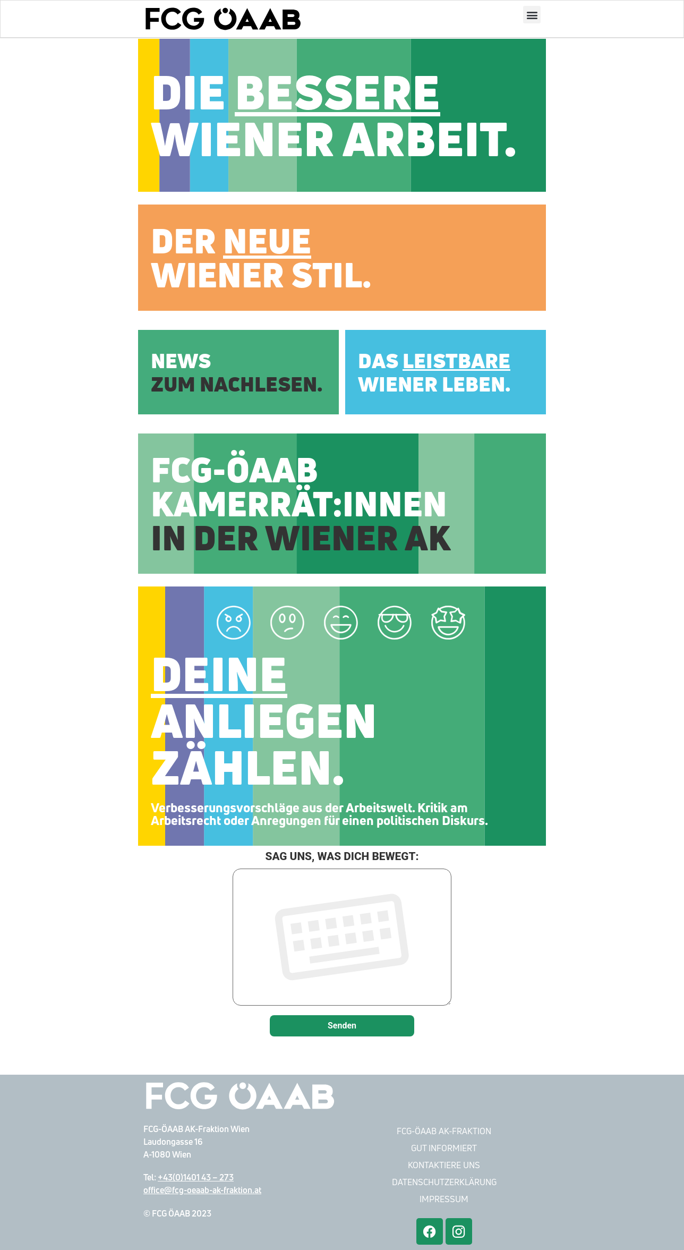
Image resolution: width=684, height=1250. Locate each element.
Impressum (444, 1199)
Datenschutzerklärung (444, 1182)
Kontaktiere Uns (444, 1165)
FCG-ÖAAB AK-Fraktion (444, 1131)
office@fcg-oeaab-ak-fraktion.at (202, 1190)
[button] (532, 15)
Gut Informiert (444, 1148)
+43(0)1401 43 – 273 (196, 1177)
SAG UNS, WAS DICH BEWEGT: (342, 929)
